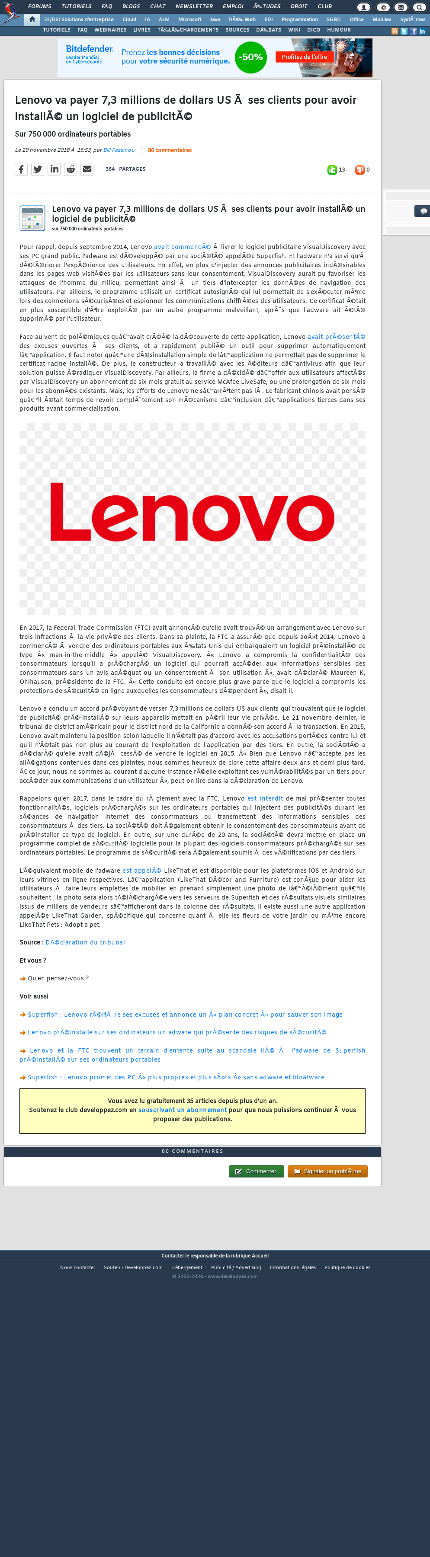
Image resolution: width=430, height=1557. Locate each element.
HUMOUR (339, 30)
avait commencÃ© (183, 287)
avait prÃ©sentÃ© (337, 377)
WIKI (294, 30)
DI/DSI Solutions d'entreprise (79, 20)
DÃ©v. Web (242, 20)
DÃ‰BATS (268, 30)
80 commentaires (170, 190)
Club (324, 6)
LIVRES (142, 30)
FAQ (107, 6)
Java (215, 20)
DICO (313, 30)
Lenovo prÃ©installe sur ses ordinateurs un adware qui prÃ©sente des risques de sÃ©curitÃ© (177, 1073)
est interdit (265, 839)
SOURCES (237, 30)
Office (357, 20)
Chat (157, 6)
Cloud (129, 20)
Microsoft (189, 20)
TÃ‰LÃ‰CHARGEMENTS (187, 30)
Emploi (233, 6)
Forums (39, 6)
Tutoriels (76, 6)
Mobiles (381, 20)
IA (147, 20)
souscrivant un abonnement (182, 1150)
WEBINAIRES (110, 30)
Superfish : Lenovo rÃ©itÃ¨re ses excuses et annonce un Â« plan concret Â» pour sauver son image (185, 1054)
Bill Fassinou (119, 190)
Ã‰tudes (267, 6)
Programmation (300, 20)
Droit (299, 6)
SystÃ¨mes (413, 20)
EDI (268, 20)
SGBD (334, 20)
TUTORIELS (57, 30)
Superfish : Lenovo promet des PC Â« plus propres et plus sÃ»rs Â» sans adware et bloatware (176, 1118)
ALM (164, 20)
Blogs (131, 6)
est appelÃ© (142, 911)
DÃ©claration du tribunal (85, 983)
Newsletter (194, 6)
